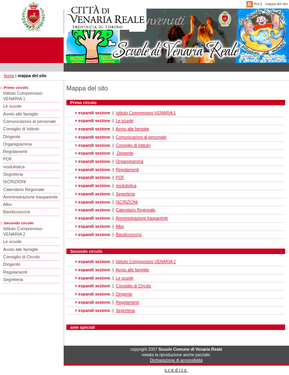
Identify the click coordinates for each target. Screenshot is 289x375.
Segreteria (13, 174)
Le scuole (12, 106)
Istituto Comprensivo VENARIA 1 (22, 96)
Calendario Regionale (24, 189)
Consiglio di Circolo (21, 256)
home (9, 75)
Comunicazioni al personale (29, 121)
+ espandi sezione (92, 112)
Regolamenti (15, 151)
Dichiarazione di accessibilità (176, 360)
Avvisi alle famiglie (20, 114)
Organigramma (17, 144)
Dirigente (11, 136)
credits (176, 370)
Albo (7, 204)
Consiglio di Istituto (21, 128)
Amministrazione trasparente (30, 197)
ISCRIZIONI (14, 181)
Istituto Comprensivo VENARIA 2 (22, 231)
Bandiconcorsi (16, 211)
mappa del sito (276, 4)
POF (7, 159)
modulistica (14, 166)
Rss (253, 4)
